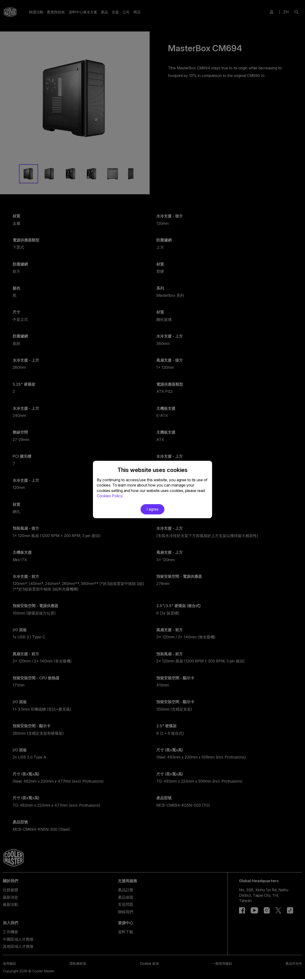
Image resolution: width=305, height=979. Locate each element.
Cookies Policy (109, 495)
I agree (152, 509)
